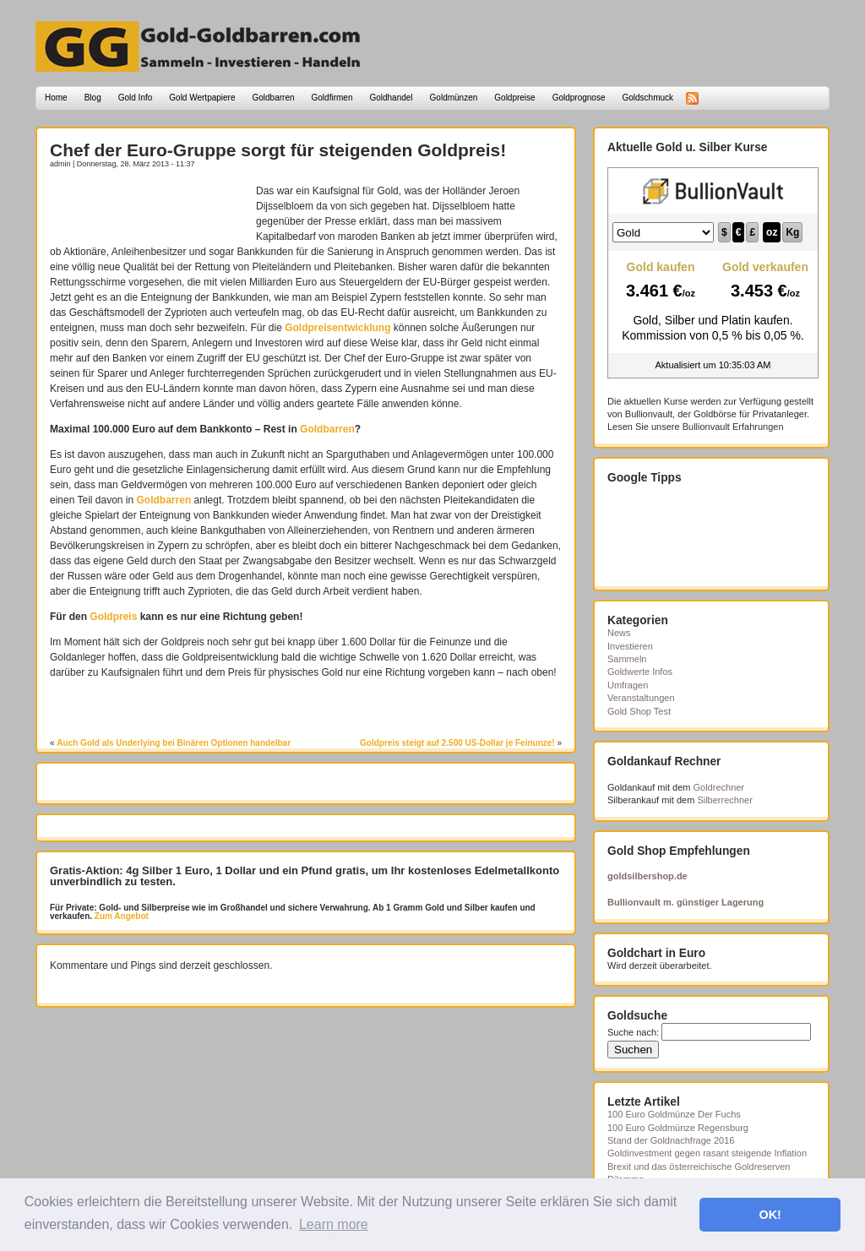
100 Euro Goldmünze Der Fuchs (674, 1114)
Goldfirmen (332, 97)
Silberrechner (724, 800)
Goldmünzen (454, 97)
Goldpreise (514, 97)
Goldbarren (274, 97)
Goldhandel (390, 97)
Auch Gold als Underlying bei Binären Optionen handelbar (174, 743)
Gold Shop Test (639, 711)
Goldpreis (113, 617)
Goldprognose (579, 97)
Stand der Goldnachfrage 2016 (670, 1140)
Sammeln (626, 659)
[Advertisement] (149, 208)
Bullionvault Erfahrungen (733, 427)
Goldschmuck (647, 97)
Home (56, 97)
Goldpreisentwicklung (337, 328)
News (619, 633)
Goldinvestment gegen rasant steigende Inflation (707, 1153)
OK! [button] (770, 1214)
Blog (92, 97)
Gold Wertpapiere (202, 97)
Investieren (630, 646)
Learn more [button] (333, 1224)
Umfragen (627, 685)
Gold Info (135, 97)
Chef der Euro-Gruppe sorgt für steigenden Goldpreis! (278, 150)
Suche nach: (633, 1032)
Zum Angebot (120, 916)
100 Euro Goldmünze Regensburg (677, 1128)
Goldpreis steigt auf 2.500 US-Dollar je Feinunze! (457, 743)
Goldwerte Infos (639, 671)
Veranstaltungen (641, 698)
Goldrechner (719, 787)
